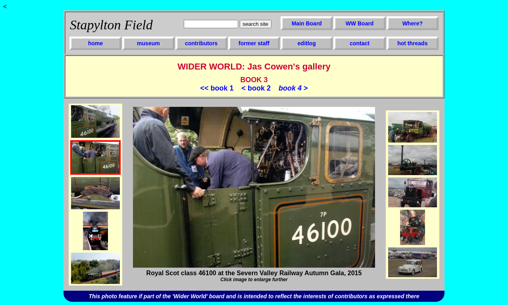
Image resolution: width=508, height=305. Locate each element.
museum (148, 43)
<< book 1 (216, 88)
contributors (201, 43)
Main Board (307, 23)
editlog (307, 43)
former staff (254, 43)
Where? (412, 23)
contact (359, 43)
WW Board (360, 23)
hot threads (412, 43)
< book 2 (256, 88)
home (95, 43)
